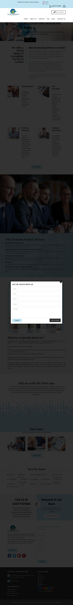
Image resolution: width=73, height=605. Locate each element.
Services (42, 19)
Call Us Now (55, 320)
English (45, 2)
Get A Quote (58, 12)
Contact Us (61, 19)
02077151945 (56, 6)
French (45, 4)
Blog (53, 19)
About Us (33, 19)
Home (26, 19)
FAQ (48, 19)
